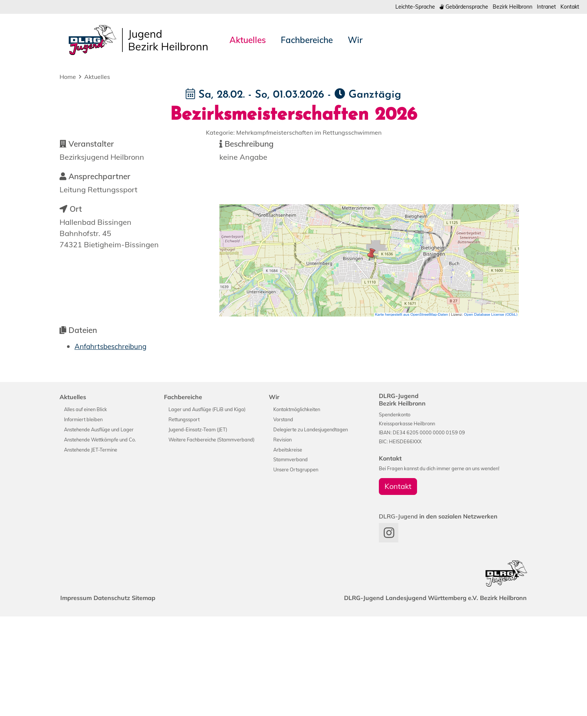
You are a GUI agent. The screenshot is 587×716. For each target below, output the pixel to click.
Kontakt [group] (397, 585)
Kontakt (569, 6)
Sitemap (154, 697)
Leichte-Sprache (400, 6)
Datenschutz (118, 697)
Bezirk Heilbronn (507, 6)
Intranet (543, 6)
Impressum (78, 697)
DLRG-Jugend (353, 697)
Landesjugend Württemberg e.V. (425, 697)
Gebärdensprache (453, 6)
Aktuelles (97, 77)
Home (68, 77)
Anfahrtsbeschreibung (113, 445)
